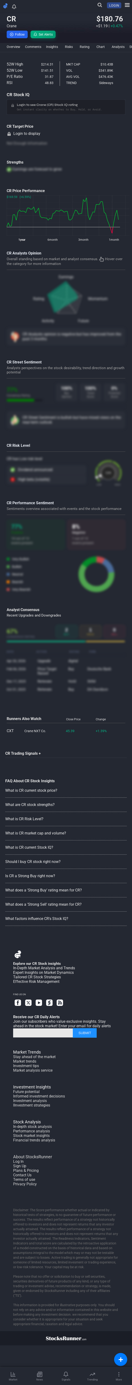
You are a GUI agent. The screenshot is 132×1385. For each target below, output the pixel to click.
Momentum (98, 299)
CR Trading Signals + (23, 753)
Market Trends (27, 1052)
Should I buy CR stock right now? (33, 861)
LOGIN (114, 5)
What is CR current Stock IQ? (29, 847)
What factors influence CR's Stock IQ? (36, 918)
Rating (38, 299)
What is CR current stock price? (31, 790)
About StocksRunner (32, 1156)
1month (114, 239)
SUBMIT (85, 1033)
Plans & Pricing (26, 1170)
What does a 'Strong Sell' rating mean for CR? (43, 904)
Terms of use (24, 1179)
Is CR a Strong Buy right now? (30, 876)
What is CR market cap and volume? (35, 833)
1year (21, 239)
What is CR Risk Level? (24, 819)
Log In (18, 1161)
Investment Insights (32, 1086)
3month (83, 239)
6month (53, 239)
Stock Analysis (27, 1121)
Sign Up (19, 1166)
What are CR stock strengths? (30, 804)
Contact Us (22, 1175)
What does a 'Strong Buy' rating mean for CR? (43, 890)
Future (83, 321)
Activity (48, 321)
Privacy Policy (25, 1184)
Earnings (66, 277)
